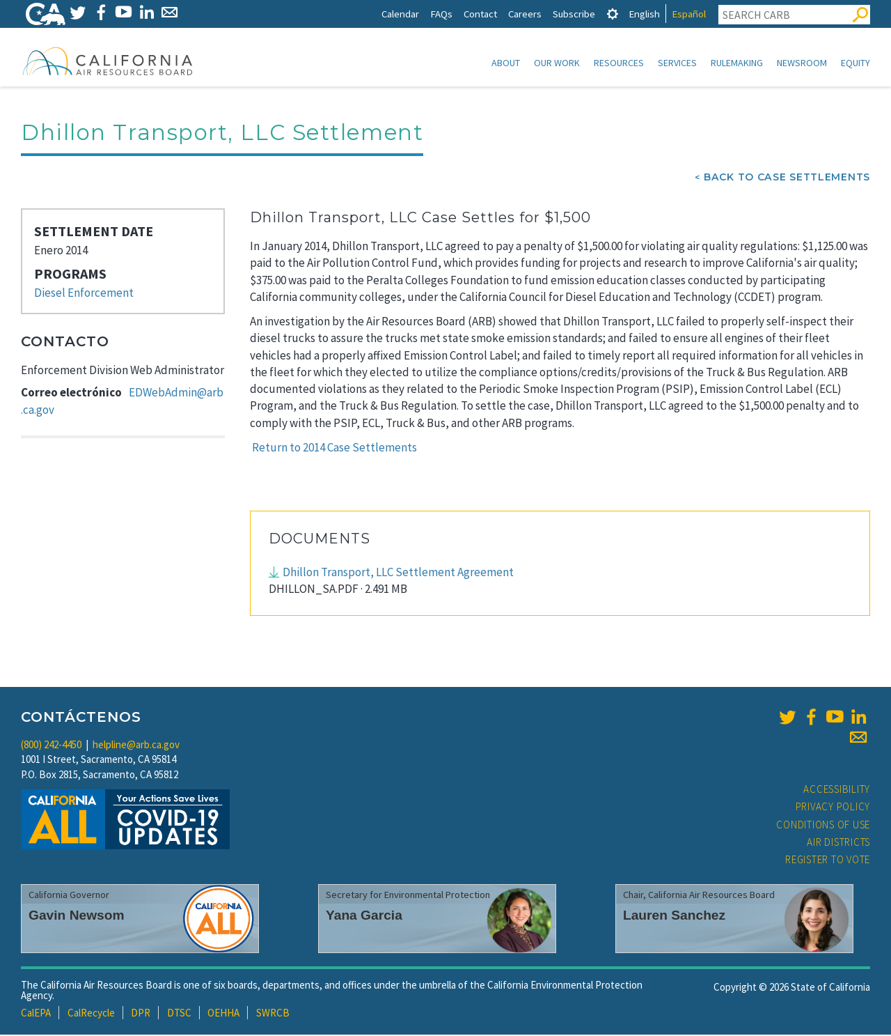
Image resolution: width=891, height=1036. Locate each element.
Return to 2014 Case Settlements (334, 448)
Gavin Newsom (77, 916)
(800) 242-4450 (51, 745)
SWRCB (273, 1014)
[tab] (612, 13)
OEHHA (223, 1014)
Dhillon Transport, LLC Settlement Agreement (398, 573)
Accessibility (836, 790)
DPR (140, 1014)
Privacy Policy (833, 807)
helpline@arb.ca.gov (136, 745)
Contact (480, 13)
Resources (619, 62)
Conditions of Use (823, 826)
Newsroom (802, 62)
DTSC (179, 1014)
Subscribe (574, 13)
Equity (855, 62)
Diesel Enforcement (84, 294)
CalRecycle (91, 1014)
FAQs (441, 13)
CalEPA (36, 1014)
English (644, 13)
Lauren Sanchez (674, 916)
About (505, 62)
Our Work (557, 62)
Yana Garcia (364, 916)
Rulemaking (737, 62)
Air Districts (838, 843)
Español (689, 13)
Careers (525, 13)
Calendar (400, 13)
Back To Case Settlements (787, 178)
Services (677, 62)
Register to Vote (827, 860)
